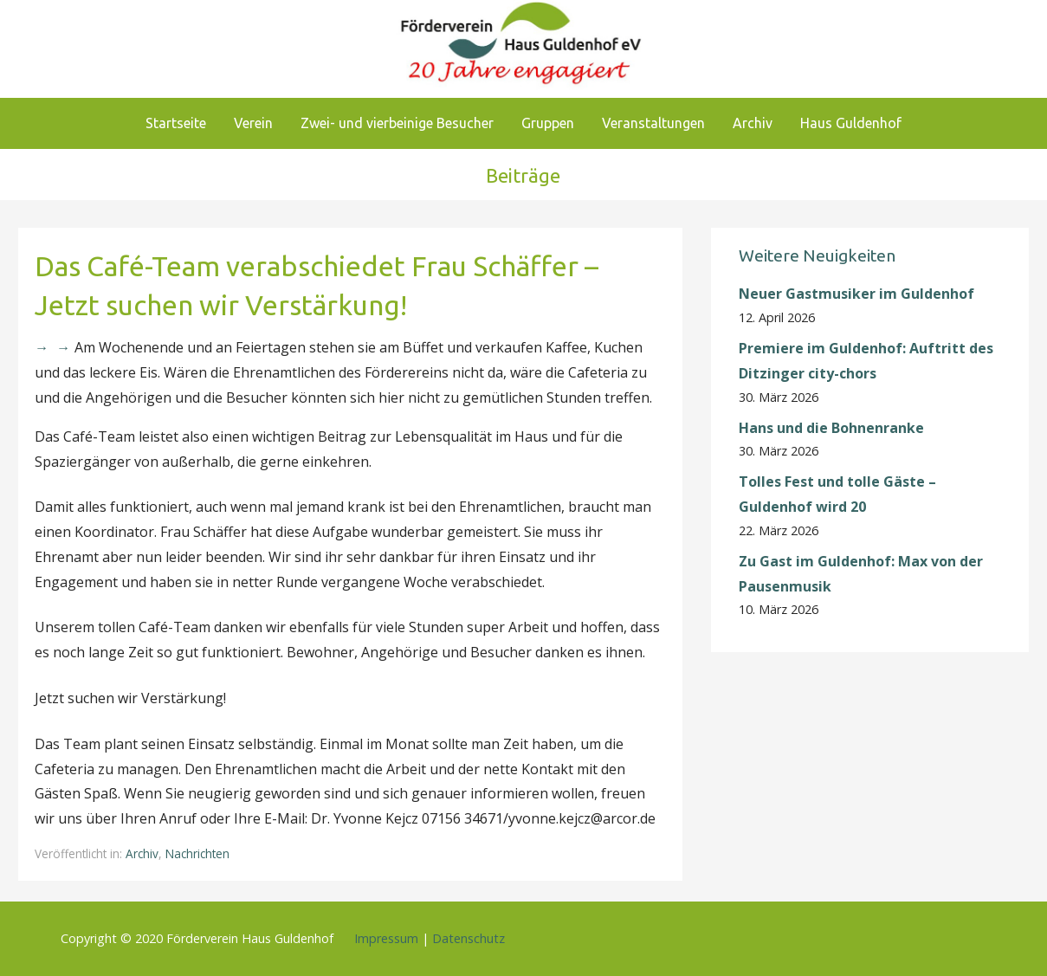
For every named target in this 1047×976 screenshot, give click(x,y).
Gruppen (547, 123)
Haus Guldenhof (851, 123)
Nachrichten (197, 853)
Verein (253, 123)
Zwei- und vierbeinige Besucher (397, 123)
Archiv (752, 123)
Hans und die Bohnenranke (831, 427)
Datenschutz (468, 938)
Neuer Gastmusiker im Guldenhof (856, 293)
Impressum (386, 938)
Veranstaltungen (653, 123)
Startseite (175, 123)
